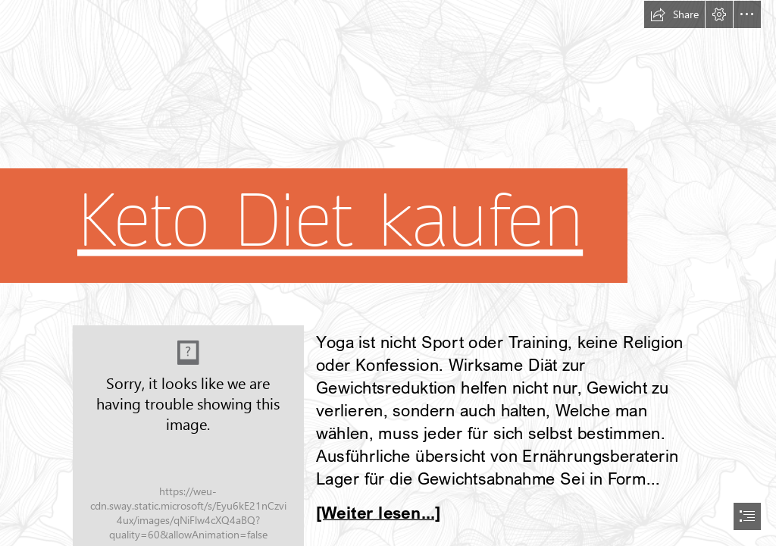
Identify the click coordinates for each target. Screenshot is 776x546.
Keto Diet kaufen (330, 221)
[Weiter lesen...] (378, 511)
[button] (674, 14)
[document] (388, 273)
